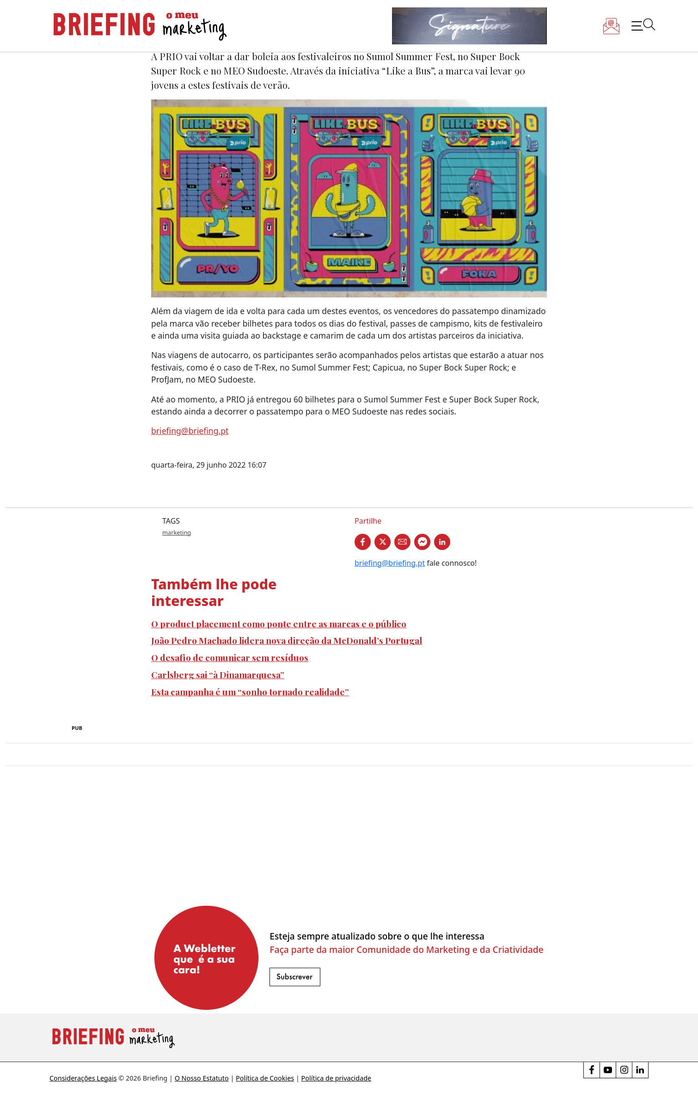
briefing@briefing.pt (189, 430)
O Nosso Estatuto (202, 1078)
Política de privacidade (336, 1078)
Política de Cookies (265, 1078)
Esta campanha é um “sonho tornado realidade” (250, 692)
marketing (176, 532)
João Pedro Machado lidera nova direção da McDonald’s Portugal (286, 640)
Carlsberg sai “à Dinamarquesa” (217, 674)
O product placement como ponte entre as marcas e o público (278, 624)
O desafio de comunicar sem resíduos (229, 657)
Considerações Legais (83, 1078)
